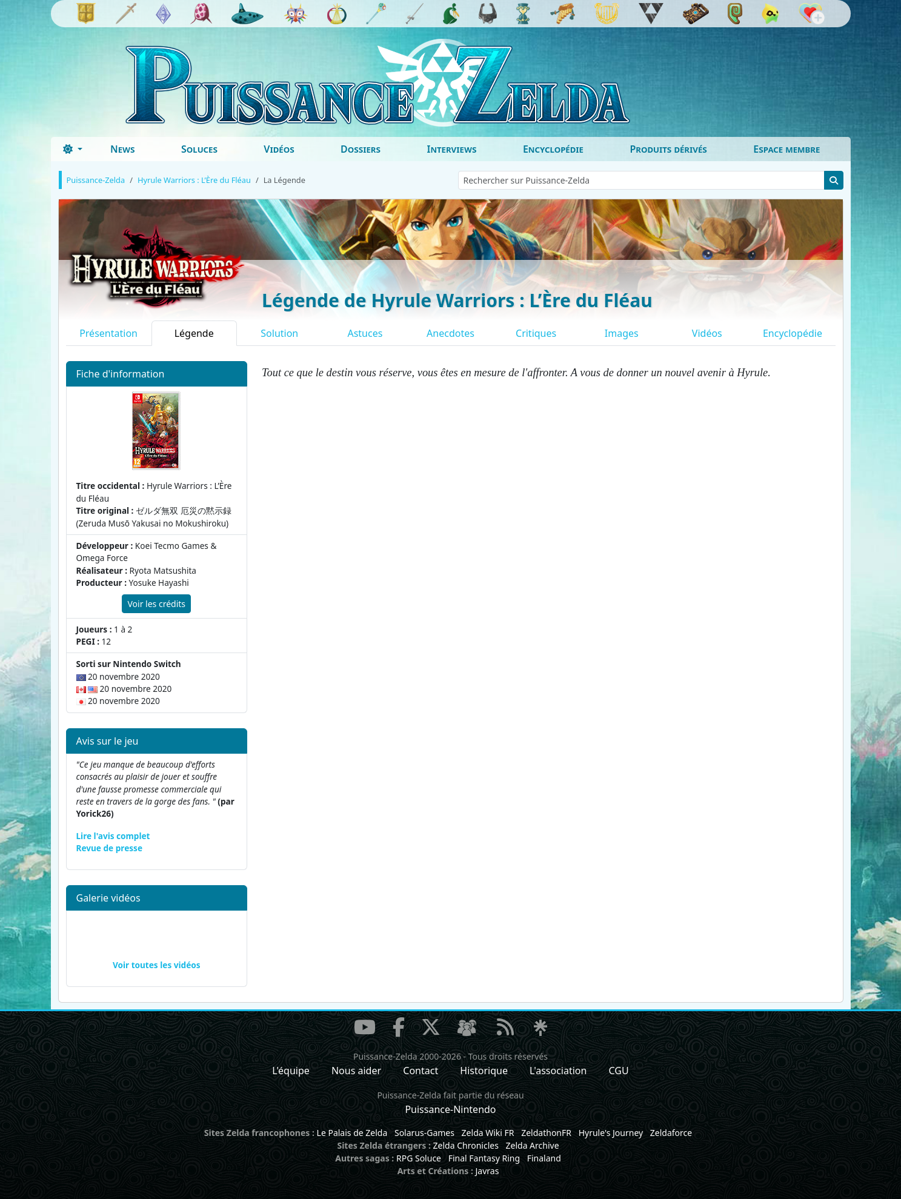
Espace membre (786, 149)
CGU (619, 1070)
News (122, 149)
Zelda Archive (532, 1145)
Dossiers (361, 149)
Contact (420, 1070)
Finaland (544, 1158)
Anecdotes (450, 333)
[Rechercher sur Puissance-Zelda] (641, 180)
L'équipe (291, 1070)
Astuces (364, 333)
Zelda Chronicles (466, 1145)
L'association (558, 1070)
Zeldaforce (671, 1132)
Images (622, 333)
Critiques (536, 333)
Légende (194, 333)
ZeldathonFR (546, 1132)
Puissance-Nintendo (450, 1109)
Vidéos (279, 149)
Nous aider (356, 1070)
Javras (487, 1171)
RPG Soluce (418, 1158)
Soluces (199, 149)
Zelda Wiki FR (488, 1132)
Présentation (108, 333)
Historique (484, 1070)
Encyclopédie (553, 149)
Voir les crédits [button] (156, 603)
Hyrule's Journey (611, 1132)
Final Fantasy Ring (484, 1158)
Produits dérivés (668, 149)
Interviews (451, 149)
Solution (279, 333)
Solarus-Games (424, 1132)
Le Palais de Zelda (352, 1132)
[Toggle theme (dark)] (72, 149)
